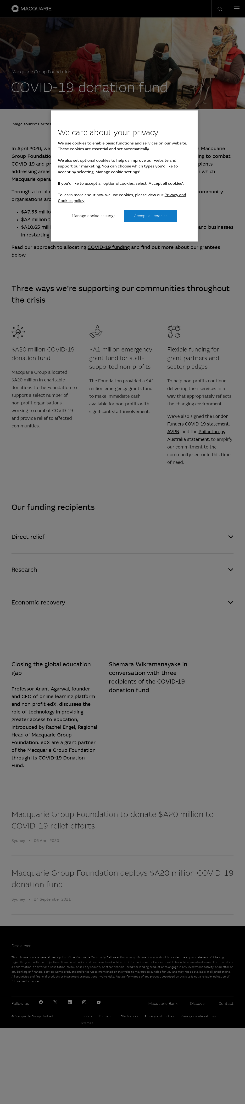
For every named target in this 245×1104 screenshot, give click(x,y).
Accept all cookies (150, 215)
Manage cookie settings (93, 215)
